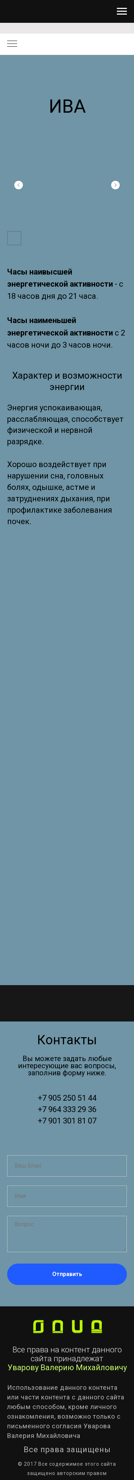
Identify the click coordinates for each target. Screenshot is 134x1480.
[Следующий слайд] (115, 185)
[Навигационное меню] (122, 11)
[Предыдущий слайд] (18, 185)
